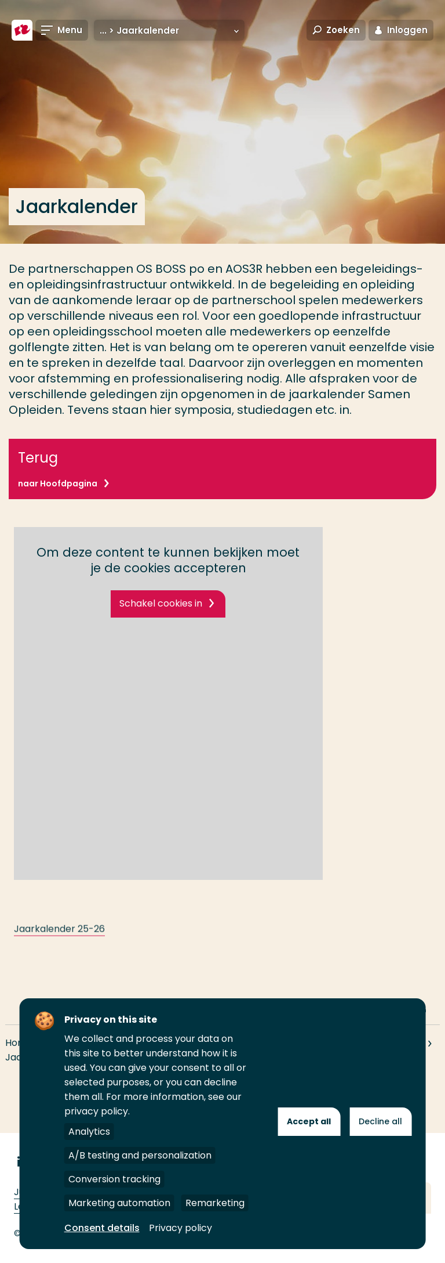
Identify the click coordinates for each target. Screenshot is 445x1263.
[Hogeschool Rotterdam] (22, 30)
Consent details (102, 1228)
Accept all (309, 1121)
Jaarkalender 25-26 (59, 940)
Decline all (380, 1121)
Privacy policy (180, 1228)
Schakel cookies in (160, 603)
